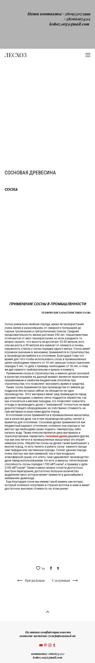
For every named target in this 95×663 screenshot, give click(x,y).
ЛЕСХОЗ (16, 6)
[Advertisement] (47, 62)
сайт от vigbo (47, 652)
